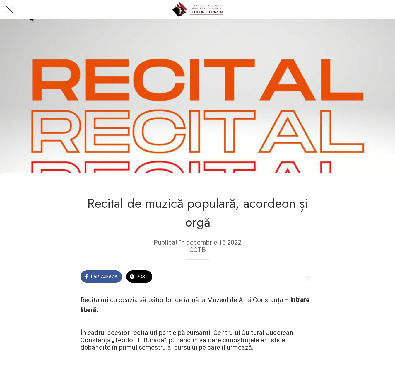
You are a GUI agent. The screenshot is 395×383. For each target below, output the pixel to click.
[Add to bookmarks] (308, 277)
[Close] (9, 9)
